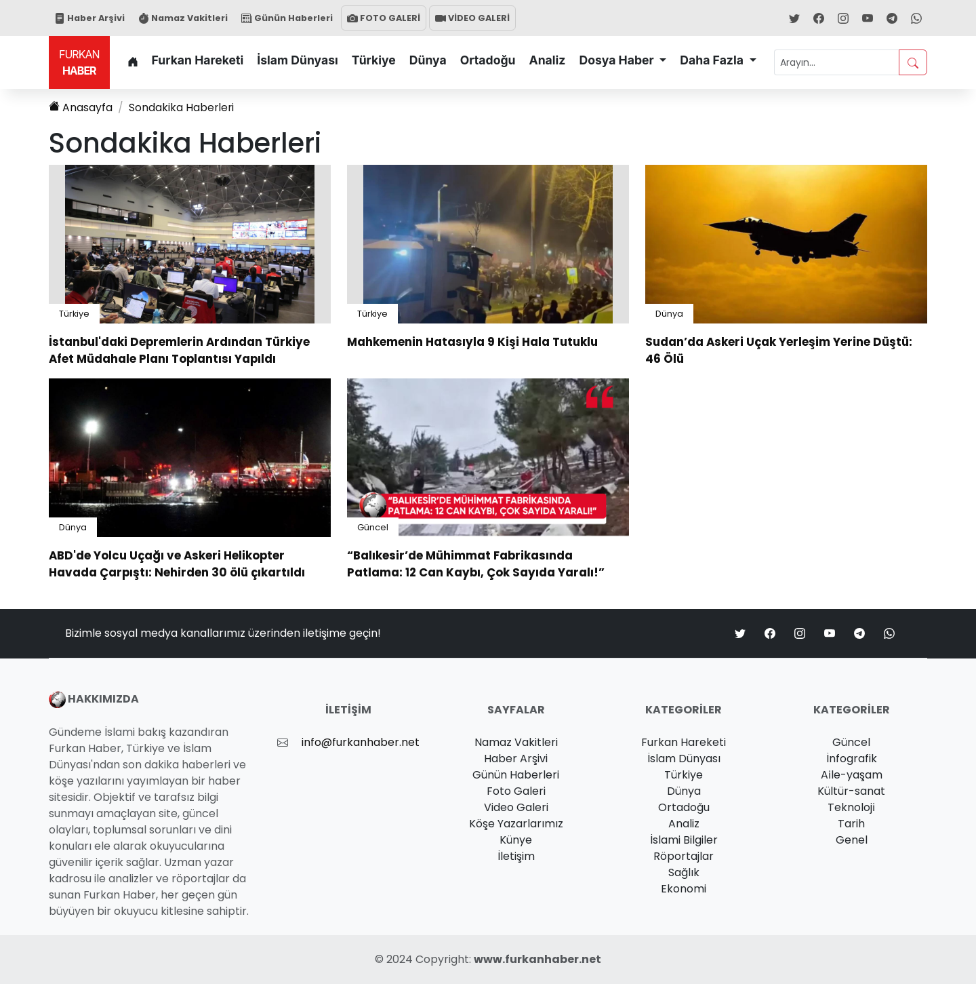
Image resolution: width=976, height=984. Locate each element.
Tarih (851, 823)
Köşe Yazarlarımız (516, 823)
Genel (852, 840)
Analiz (547, 60)
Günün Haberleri (287, 18)
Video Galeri (516, 807)
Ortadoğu (488, 60)
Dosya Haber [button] (617, 60)
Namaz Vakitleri (183, 18)
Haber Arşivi (89, 18)
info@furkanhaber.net (361, 742)
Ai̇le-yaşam (851, 775)
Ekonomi (683, 889)
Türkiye (374, 60)
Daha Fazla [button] (713, 60)
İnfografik (851, 758)
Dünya (428, 60)
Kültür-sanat (851, 791)
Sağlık (683, 872)
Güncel (372, 527)
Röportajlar (683, 856)
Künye (516, 840)
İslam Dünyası (297, 60)
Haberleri (182, 107)
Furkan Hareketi (198, 60)
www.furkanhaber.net (537, 959)
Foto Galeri (516, 791)
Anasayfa (81, 107)
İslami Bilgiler (684, 840)
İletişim (516, 856)
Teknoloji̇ (851, 807)
